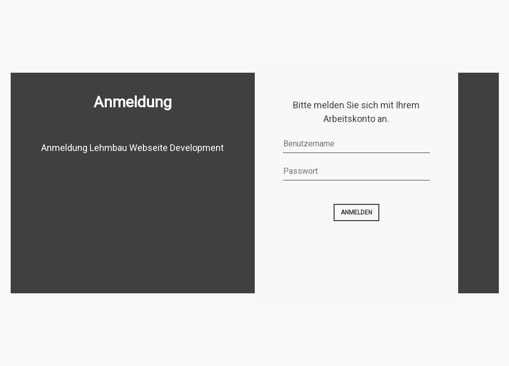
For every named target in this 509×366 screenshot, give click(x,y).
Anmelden (356, 212)
